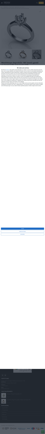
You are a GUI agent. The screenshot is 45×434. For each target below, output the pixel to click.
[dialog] (22, 217)
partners (7, 69)
